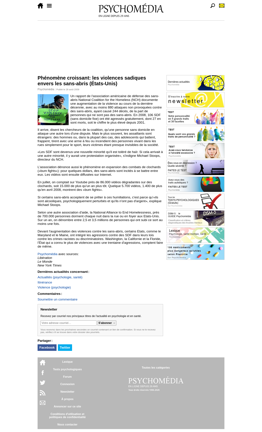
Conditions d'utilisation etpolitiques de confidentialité (67, 416)
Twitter (65, 347)
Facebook (47, 347)
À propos (67, 399)
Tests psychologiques (67, 369)
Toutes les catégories (156, 367)
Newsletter (67, 391)
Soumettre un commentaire (57, 299)
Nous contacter (67, 424)
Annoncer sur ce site (67, 406)
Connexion (67, 384)
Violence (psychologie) (54, 287)
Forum (67, 376)
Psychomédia (46, 89)
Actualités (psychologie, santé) (60, 277)
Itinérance (45, 282)
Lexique (67, 361)
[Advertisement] (131, 46)
